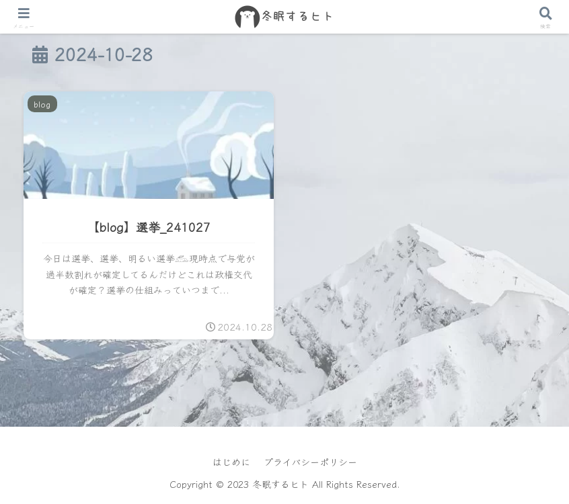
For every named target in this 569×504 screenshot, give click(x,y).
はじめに (231, 461)
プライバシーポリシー (310, 461)
